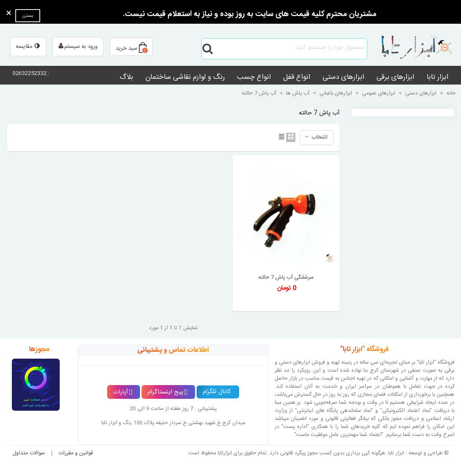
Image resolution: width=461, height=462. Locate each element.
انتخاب (315, 137)
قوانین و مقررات (76, 453)
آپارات (122, 392)
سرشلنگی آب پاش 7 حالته (286, 278)
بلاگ (126, 77)
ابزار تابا (437, 77)
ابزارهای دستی (343, 77)
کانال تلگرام (217, 392)
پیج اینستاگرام (167, 392)
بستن (27, 16)
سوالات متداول (29, 453)
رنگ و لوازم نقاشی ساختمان (185, 77)
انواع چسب (254, 77)
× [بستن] (8, 14)
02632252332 (29, 73)
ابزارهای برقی (395, 77)
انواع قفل (296, 77)
